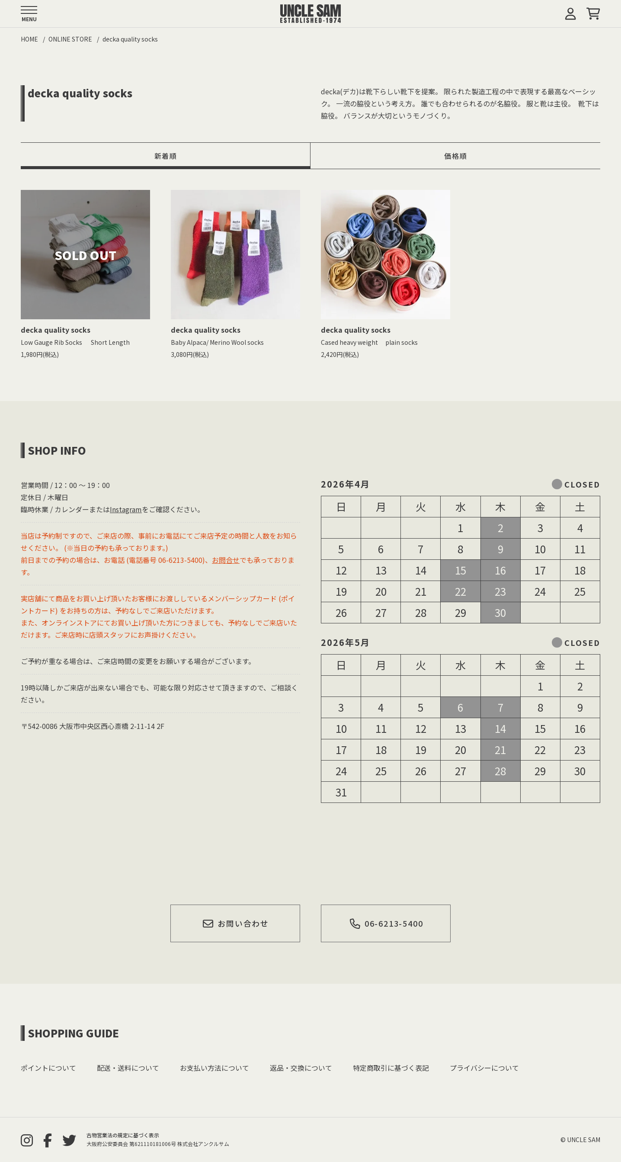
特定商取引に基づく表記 (391, 1067)
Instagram (126, 509)
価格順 (455, 156)
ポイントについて (48, 1067)
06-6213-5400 (386, 923)
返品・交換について (301, 1067)
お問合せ (226, 560)
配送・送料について (128, 1067)
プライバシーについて (484, 1067)
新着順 (165, 156)
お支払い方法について (214, 1067)
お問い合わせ (235, 923)
